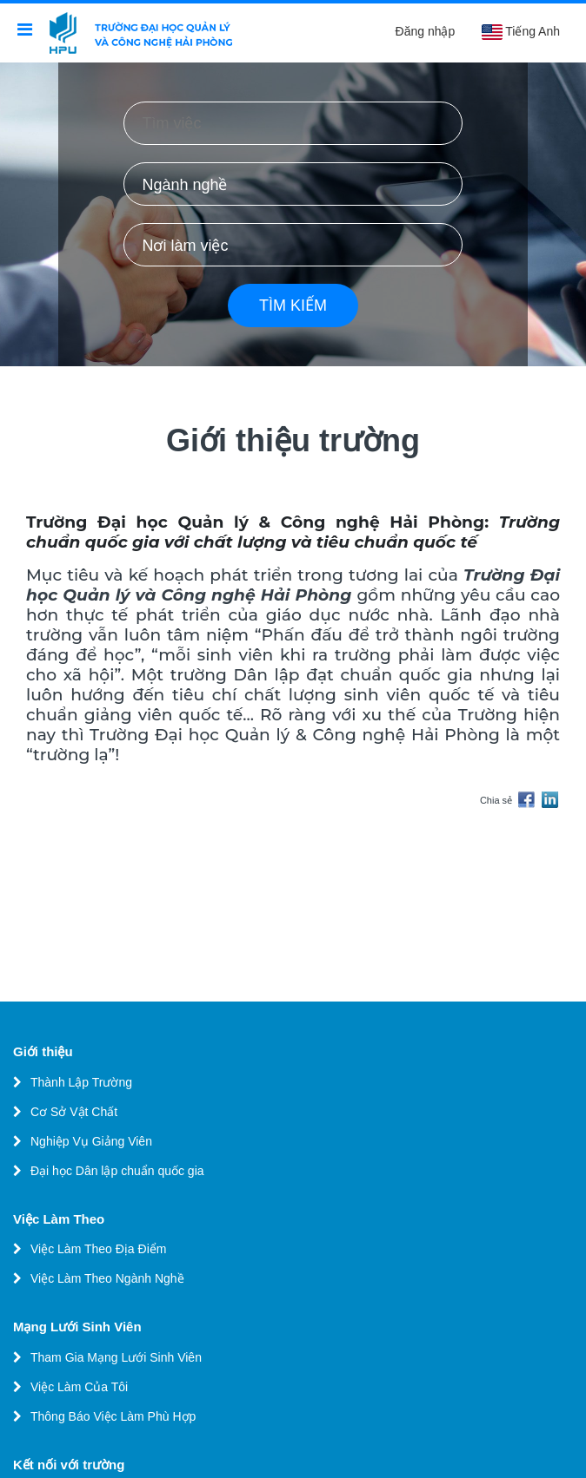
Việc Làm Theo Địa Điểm (98, 1249)
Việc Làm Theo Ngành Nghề (107, 1278)
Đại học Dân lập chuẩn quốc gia (117, 1171)
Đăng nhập (426, 31)
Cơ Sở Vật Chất (73, 1112)
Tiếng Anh (520, 32)
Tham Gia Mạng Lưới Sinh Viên (116, 1357)
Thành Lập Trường (81, 1082)
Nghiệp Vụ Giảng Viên (91, 1141)
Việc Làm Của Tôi (79, 1387)
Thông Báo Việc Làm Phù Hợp (113, 1416)
